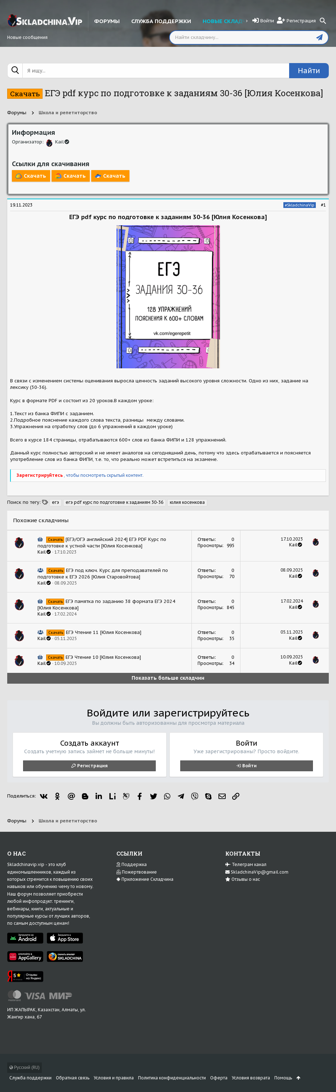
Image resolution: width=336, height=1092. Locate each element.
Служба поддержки (30, 1077)
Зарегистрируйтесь (40, 475)
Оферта (218, 1077)
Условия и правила (114, 1077)
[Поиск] (323, 20)
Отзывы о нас (242, 879)
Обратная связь (72, 1077)
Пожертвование (136, 872)
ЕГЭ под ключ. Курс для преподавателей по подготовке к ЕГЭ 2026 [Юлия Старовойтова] (102, 573)
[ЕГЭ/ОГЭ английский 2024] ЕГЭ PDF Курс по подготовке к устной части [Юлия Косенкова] (101, 542)
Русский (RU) (24, 1067)
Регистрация (92, 765)
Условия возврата (251, 1077)
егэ (55, 502)
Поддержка (131, 864)
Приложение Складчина (144, 879)
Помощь (283, 1077)
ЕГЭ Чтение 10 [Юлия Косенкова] (103, 657)
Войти (249, 765)
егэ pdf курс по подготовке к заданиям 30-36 (114, 502)
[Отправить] (319, 37)
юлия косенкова (187, 502)
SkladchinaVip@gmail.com (256, 872)
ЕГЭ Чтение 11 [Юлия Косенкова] (103, 632)
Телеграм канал (245, 864)
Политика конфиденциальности (172, 1077)
